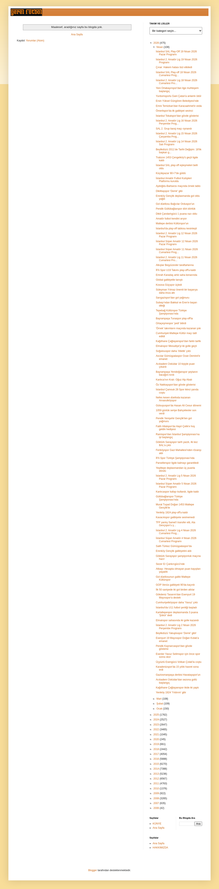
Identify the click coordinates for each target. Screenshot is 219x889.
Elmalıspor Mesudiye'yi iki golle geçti (176, 346)
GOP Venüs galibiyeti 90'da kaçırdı (175, 584)
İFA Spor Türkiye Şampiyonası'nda (175, 458)
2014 (157, 768)
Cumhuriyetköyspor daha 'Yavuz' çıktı (177, 602)
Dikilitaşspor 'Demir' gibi (169, 191)
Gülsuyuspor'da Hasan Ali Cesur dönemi (178, 405)
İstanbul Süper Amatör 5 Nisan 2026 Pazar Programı (176, 485)
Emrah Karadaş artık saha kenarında (176, 274)
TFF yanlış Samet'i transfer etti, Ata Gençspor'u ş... (175, 524)
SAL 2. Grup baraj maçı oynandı (174, 128)
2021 (157, 734)
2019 (157, 744)
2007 (157, 803)
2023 (157, 724)
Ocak (159, 708)
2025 (157, 714)
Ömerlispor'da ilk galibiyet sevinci (174, 110)
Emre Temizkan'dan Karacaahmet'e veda (179, 105)
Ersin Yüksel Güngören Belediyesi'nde (177, 100)
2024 (157, 719)
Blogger (92, 870)
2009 (157, 793)
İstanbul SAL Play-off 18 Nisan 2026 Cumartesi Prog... (176, 74)
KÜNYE (157, 823)
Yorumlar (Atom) (35, 40)
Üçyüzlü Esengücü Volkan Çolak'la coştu (178, 661)
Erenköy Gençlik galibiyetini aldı (173, 551)
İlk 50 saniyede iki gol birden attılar (175, 589)
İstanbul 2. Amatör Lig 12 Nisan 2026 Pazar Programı (176, 235)
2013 (157, 773)
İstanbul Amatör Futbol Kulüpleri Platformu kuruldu (174, 180)
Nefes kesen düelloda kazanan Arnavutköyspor (173, 399)
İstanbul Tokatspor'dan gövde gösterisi (177, 115)
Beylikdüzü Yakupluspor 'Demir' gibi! (176, 633)
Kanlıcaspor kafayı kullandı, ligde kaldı (177, 491)
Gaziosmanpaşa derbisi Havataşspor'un (178, 674)
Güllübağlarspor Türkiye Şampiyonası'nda (169, 498)
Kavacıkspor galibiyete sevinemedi (175, 517)
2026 (157, 42)
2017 (157, 754)
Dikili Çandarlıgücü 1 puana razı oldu (176, 213)
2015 (157, 763)
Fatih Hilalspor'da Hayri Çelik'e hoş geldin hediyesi (175, 428)
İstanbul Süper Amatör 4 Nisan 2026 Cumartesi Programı (176, 540)
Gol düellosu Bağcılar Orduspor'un (175, 203)
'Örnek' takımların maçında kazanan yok (178, 328)
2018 (157, 749)
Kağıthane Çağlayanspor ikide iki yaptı (177, 687)
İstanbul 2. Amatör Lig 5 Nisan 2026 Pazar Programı (176, 477)
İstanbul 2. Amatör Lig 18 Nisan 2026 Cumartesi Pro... (176, 82)
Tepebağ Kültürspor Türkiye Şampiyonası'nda (171, 312)
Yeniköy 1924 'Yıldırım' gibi (171, 692)
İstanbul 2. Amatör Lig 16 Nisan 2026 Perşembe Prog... (176, 122)
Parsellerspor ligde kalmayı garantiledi (177, 462)
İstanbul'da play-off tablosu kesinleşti (176, 228)
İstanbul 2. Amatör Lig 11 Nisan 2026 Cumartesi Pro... (176, 259)
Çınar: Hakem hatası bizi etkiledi (174, 67)
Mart (159, 698)
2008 (157, 798)
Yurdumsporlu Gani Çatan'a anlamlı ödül (178, 96)
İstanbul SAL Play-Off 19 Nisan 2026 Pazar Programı (176, 53)
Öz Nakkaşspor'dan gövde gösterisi (175, 384)
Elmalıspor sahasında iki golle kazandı (177, 620)
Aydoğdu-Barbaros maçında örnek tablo (178, 186)
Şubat (160, 703)
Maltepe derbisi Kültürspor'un (172, 223)
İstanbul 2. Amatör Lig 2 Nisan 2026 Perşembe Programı (176, 627)
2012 (157, 778)
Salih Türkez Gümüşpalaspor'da (174, 546)
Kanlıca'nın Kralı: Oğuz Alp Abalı (174, 379)
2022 (157, 729)
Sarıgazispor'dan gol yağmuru (172, 297)
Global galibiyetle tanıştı (169, 279)
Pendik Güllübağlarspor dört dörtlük (175, 208)
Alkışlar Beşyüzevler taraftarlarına (175, 265)
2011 (157, 783)
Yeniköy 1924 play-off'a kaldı (172, 512)
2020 (157, 739)
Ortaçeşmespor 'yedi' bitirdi (171, 323)
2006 (157, 808)
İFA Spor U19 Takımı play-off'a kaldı (176, 270)
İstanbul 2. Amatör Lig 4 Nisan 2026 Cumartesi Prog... (176, 532)
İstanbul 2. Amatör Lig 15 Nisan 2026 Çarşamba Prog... (176, 135)
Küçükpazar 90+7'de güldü (171, 173)
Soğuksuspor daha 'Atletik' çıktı (173, 351)
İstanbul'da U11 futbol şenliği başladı (176, 607)
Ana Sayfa (77, 34)
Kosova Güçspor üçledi (169, 284)
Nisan (160, 47)
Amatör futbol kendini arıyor (171, 218)
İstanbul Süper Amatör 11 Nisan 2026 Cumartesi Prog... (177, 251)
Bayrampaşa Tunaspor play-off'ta (174, 318)
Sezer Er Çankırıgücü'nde (170, 564)
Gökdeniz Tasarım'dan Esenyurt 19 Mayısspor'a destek (175, 596)
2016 (157, 758)
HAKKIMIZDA (160, 847)
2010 (157, 788)
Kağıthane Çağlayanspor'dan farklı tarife (178, 341)
